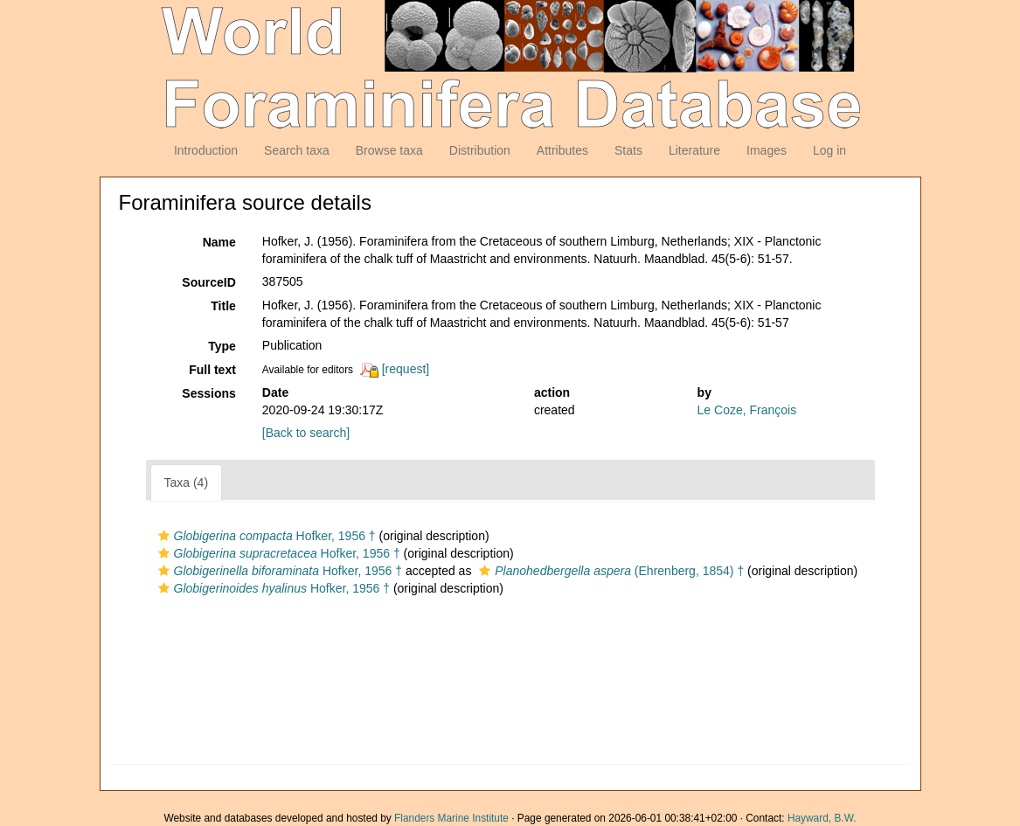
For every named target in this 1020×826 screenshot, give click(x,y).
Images (766, 150)
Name (219, 242)
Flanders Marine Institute (451, 818)
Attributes (562, 150)
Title (223, 306)
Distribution (479, 150)
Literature (694, 150)
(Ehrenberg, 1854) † (609, 571)
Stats (628, 150)
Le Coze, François (747, 410)
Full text (212, 370)
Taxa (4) (186, 482)
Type (222, 346)
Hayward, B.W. (822, 818)
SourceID (208, 282)
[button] (164, 536)
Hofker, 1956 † (265, 536)
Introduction (206, 150)
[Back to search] (306, 433)
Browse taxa (389, 150)
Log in (829, 150)
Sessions (208, 393)
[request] (405, 369)
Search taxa (297, 150)
